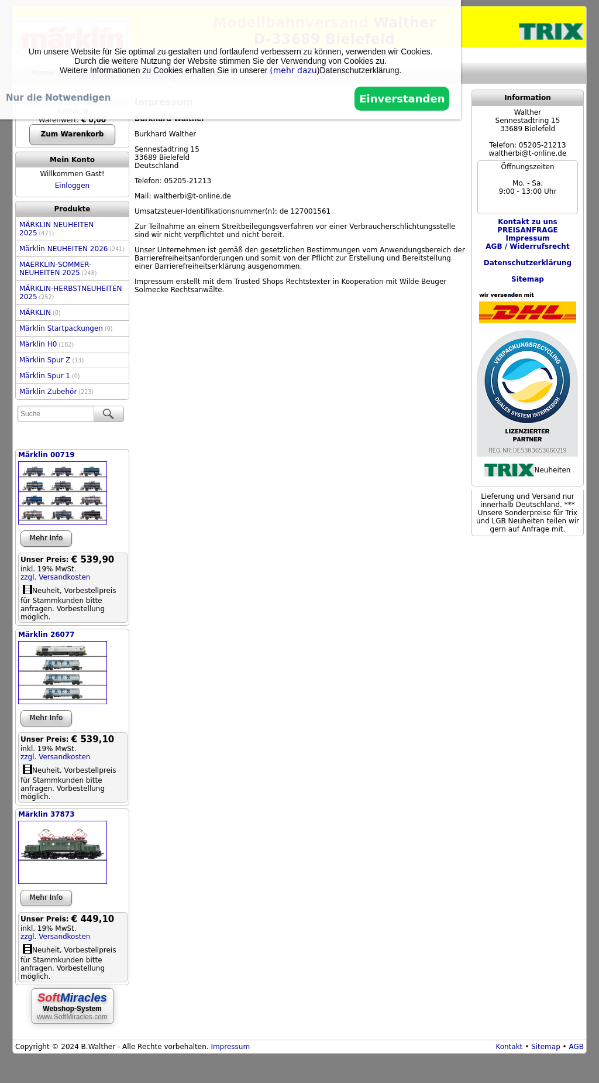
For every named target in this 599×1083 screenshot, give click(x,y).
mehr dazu (295, 70)
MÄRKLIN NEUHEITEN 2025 (56, 229)
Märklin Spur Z (51, 360)
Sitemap (545, 1047)
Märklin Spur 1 (49, 376)
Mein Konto (72, 160)
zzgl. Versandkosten (55, 577)
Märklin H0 (46, 344)
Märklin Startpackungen (66, 328)
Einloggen (72, 185)
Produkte (72, 209)
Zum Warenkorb (72, 134)
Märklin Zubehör (56, 392)
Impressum (230, 1047)
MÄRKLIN (40, 313)
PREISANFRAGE (527, 230)
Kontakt (508, 1047)
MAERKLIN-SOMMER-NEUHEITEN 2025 (58, 269)
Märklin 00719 (46, 455)
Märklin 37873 (46, 814)
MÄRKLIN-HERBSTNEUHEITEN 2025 (70, 293)
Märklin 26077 (46, 634)
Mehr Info (46, 538)
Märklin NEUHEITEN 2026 (72, 249)
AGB (576, 1047)
